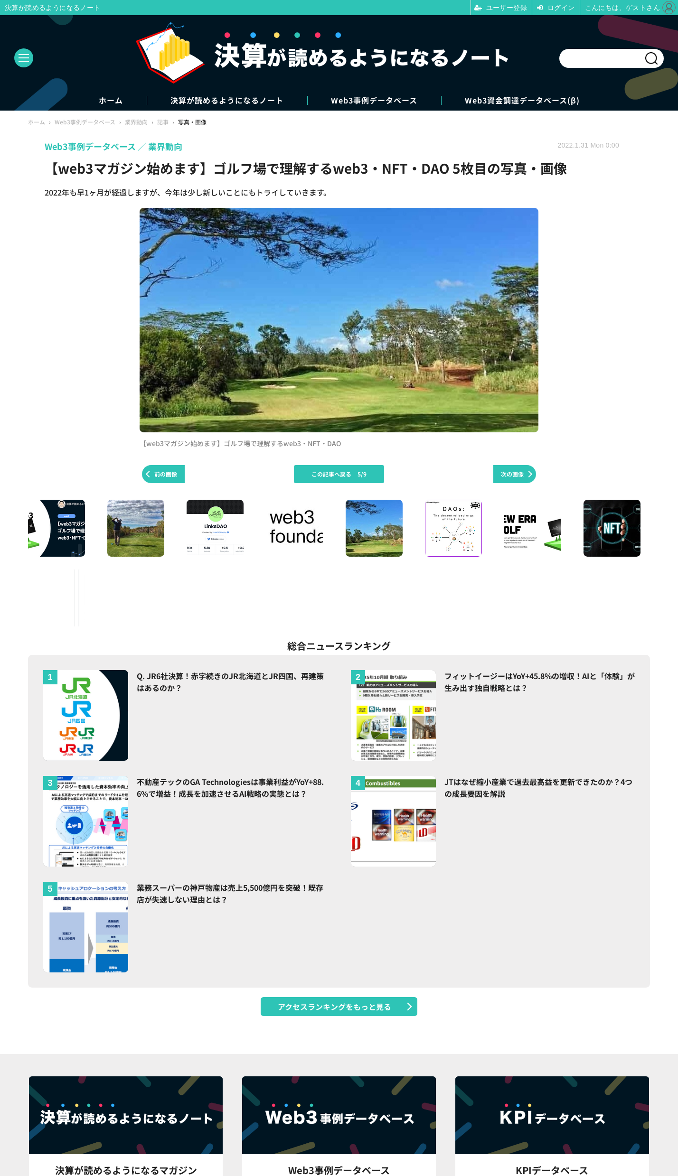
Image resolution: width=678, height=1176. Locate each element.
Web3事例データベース (374, 100)
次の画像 (512, 474)
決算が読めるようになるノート (226, 100)
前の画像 (165, 474)
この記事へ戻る (339, 474)
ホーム (111, 100)
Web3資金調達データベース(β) (522, 100)
